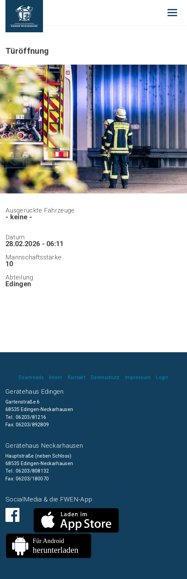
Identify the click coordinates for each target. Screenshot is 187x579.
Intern (55, 377)
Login (162, 377)
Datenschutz (105, 377)
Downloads (31, 377)
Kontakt (76, 377)
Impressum (138, 377)
